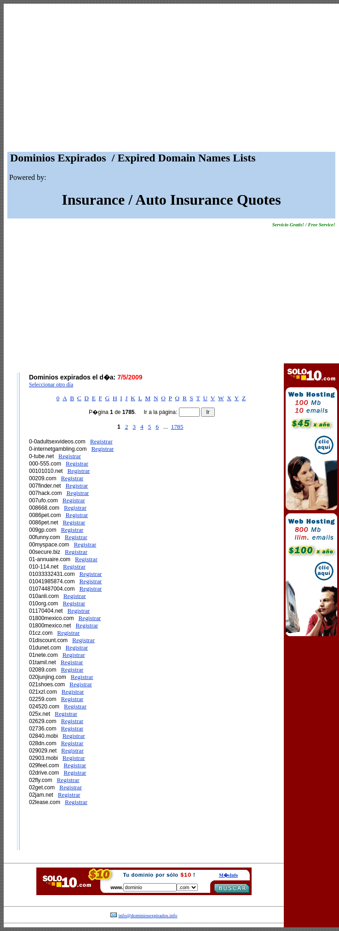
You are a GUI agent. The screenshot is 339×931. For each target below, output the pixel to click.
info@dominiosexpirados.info (148, 915)
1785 (177, 426)
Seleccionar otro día (51, 384)
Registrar (101, 441)
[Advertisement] (171, 80)
